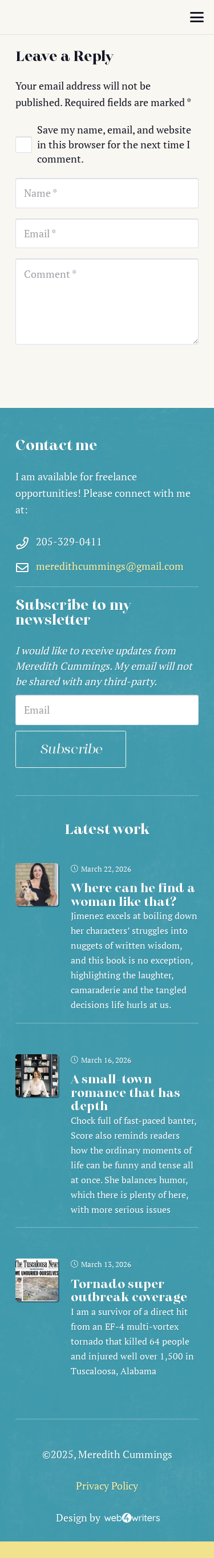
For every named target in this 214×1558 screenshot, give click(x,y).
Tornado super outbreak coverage (129, 1290)
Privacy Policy (107, 1485)
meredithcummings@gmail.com (110, 566)
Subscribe (71, 749)
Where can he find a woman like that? (133, 895)
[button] (197, 17)
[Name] (107, 193)
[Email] (107, 233)
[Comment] (107, 301)
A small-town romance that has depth (125, 1093)
